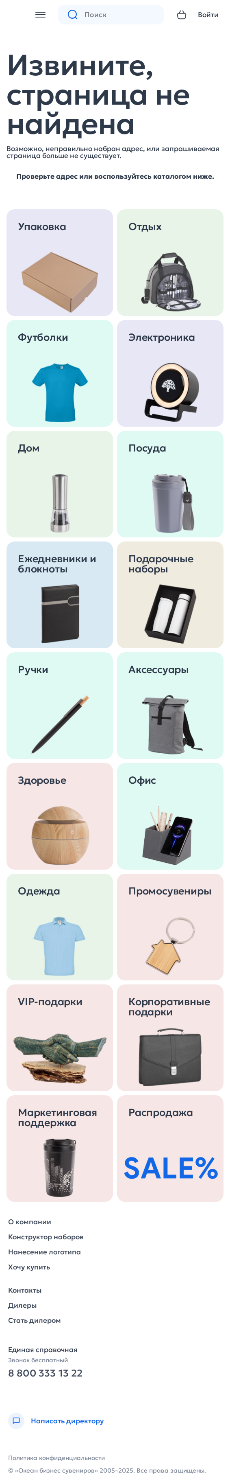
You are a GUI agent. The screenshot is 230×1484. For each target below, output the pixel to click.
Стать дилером (34, 1320)
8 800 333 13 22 (45, 1373)
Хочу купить (29, 1267)
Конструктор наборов (46, 1237)
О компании (29, 1222)
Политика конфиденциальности (56, 1458)
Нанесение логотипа (44, 1252)
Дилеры (22, 1305)
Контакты (24, 1290)
